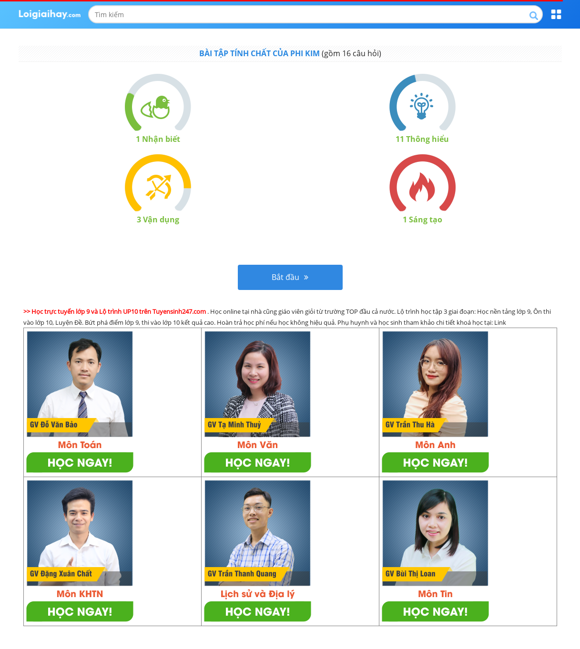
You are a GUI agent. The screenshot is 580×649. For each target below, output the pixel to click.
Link (500, 322)
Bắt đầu (290, 277)
